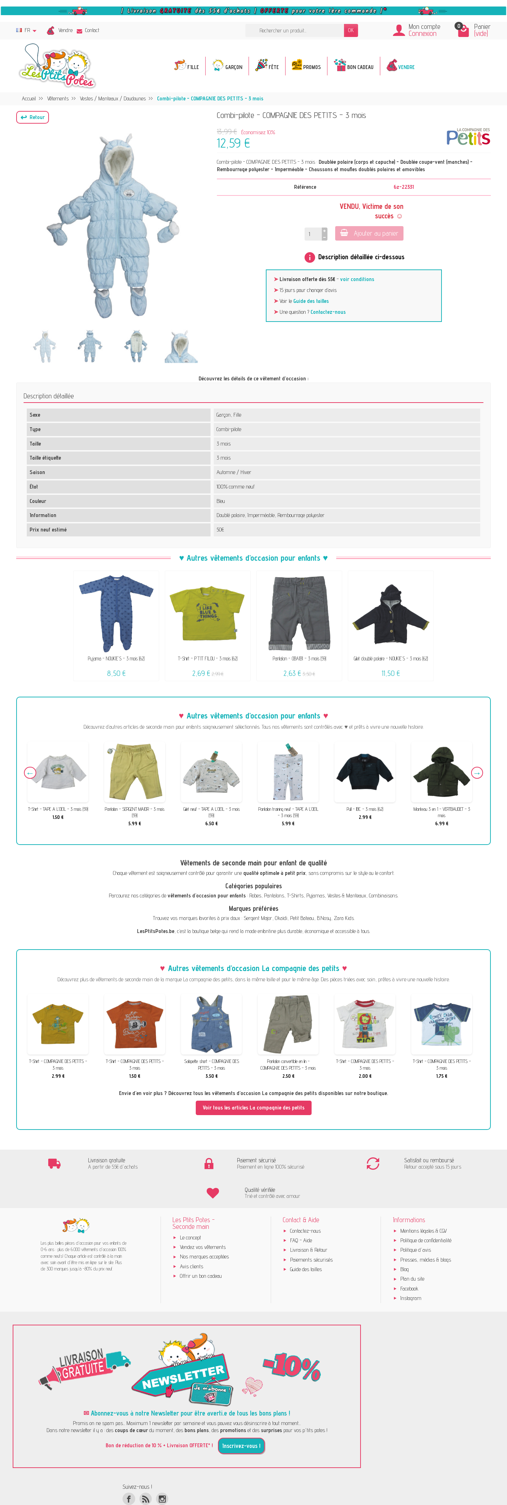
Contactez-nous (328, 312)
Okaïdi (281, 918)
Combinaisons (383, 895)
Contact (88, 30)
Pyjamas (315, 895)
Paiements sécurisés (311, 1231)
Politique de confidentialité (425, 1211)
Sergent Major (258, 918)
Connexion (423, 33)
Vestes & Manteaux (346, 895)
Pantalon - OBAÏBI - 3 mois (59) (299, 658)
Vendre (65, 30)
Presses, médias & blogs (425, 1231)
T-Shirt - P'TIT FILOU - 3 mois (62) (207, 658)
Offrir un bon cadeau (201, 1247)
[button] (32, 117)
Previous (31, 774)
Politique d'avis (415, 1221)
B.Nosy (324, 918)
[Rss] (145, 1470)
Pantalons (274, 895)
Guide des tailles (311, 301)
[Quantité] (313, 234)
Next (476, 774)
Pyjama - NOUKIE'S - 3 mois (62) (116, 658)
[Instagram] (162, 1470)
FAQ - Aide (301, 1211)
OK (351, 30)
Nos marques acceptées (204, 1228)
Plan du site (412, 1250)
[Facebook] (129, 1470)
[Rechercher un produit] (294, 30)
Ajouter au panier (368, 233)
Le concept (190, 1209)
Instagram (410, 1269)
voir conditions (357, 279)
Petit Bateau (302, 918)
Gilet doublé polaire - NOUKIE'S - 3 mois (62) (391, 658)
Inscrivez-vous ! (241, 1417)
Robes (255, 895)
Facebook (409, 1260)
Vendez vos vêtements (203, 1218)
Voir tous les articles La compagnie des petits (254, 1107)
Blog (404, 1240)
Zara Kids (344, 918)
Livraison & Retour (308, 1221)
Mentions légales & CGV (423, 1202)
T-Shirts (295, 895)
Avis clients (191, 1238)
